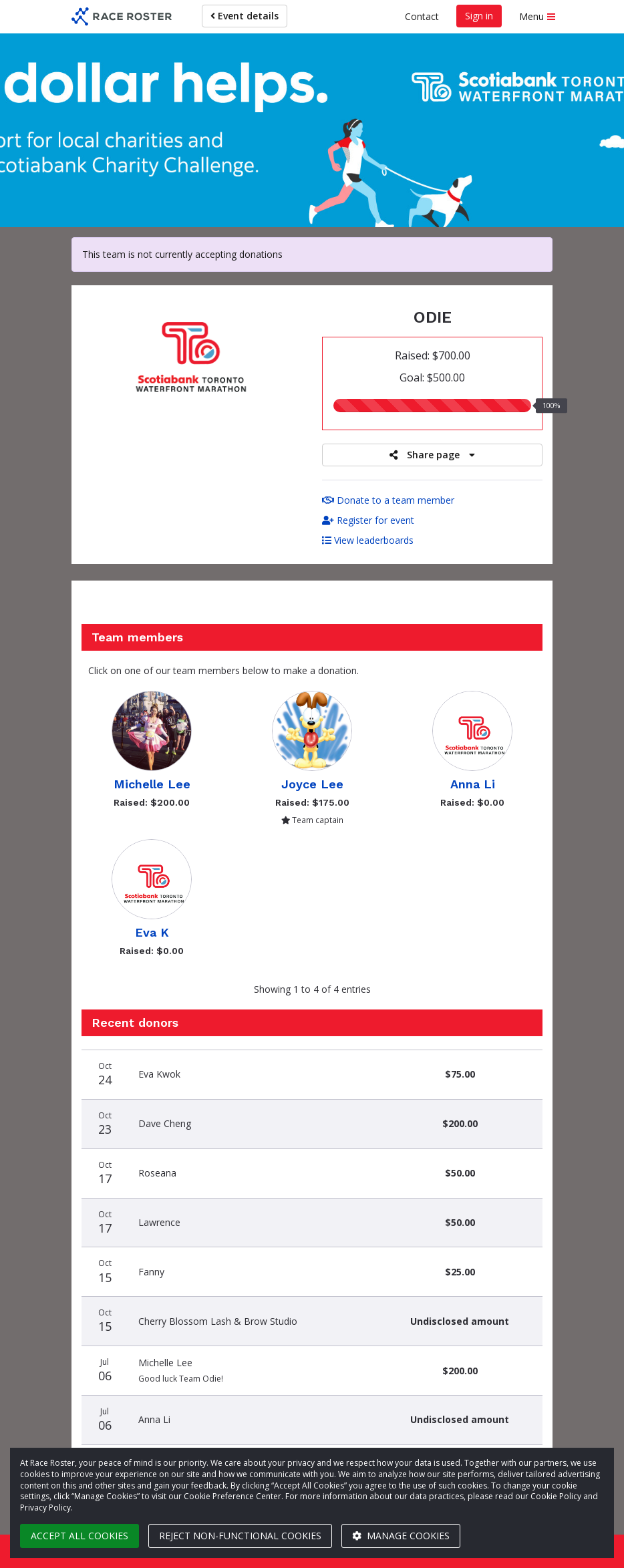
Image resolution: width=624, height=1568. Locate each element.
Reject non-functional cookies (240, 1535)
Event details (244, 15)
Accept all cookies (79, 1535)
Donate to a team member (388, 500)
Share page (432, 454)
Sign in (479, 15)
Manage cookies (401, 1535)
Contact (422, 16)
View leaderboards (368, 540)
